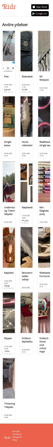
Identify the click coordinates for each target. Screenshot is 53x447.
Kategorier (14, 437)
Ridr (9, 6)
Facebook (14, 434)
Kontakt (14, 431)
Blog (14, 439)
